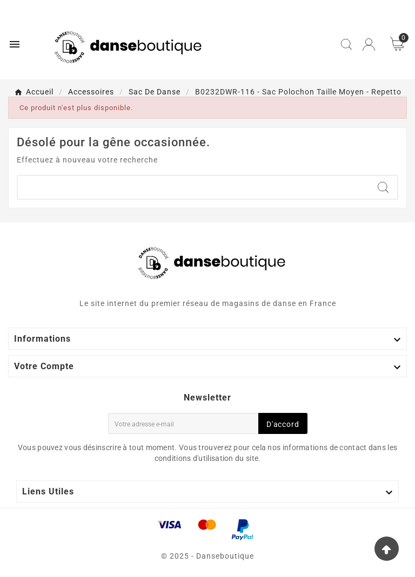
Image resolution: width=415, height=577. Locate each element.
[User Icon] (369, 44)
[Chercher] (193, 187)
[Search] (383, 187)
